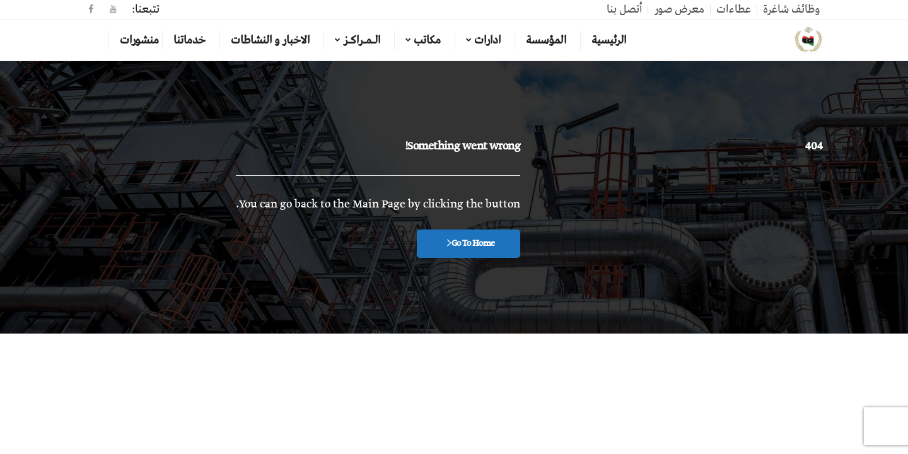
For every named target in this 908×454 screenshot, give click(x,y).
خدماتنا (189, 40)
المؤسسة (546, 40)
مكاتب (427, 40)
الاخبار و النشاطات (270, 40)
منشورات (139, 40)
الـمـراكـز (361, 40)
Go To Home (471, 243)
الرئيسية (608, 40)
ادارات (487, 40)
